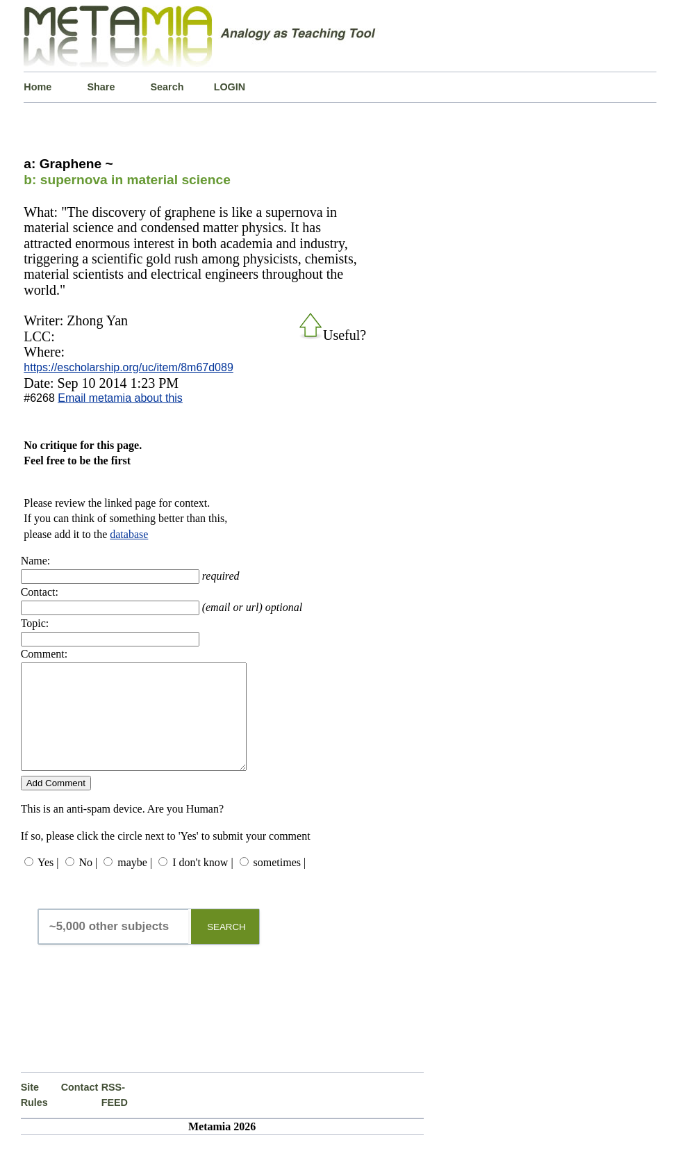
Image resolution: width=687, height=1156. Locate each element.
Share (101, 86)
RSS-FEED (114, 1115)
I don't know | (202, 883)
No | (88, 883)
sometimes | (280, 883)
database (129, 534)
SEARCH (226, 948)
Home (37, 86)
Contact (80, 1108)
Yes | (48, 883)
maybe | (134, 883)
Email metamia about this (120, 398)
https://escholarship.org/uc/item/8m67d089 (128, 367)
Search (167, 86)
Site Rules (34, 1115)
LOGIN (230, 86)
